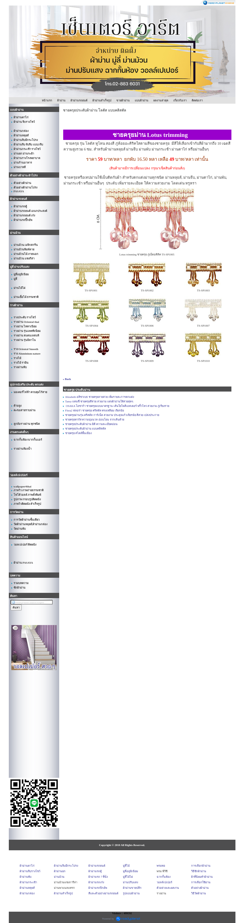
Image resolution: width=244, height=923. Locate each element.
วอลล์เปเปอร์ (164, 882)
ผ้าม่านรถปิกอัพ (97, 887)
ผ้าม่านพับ (25, 876)
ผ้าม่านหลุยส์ (27, 887)
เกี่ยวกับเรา (180, 100)
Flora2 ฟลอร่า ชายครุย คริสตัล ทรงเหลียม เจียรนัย (94, 410)
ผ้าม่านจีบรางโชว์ (30, 871)
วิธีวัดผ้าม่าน (198, 893)
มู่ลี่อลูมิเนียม (130, 871)
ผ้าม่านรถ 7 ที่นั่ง (98, 876)
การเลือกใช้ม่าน (201, 882)
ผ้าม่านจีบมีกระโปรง (66, 865)
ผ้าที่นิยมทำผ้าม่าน (202, 876)
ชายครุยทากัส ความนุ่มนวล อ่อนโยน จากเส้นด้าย (94, 419)
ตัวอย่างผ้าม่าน (200, 887)
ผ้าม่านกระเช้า (28, 882)
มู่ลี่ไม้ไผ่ (128, 876)
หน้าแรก (47, 100)
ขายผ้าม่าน (123, 100)
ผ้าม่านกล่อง (27, 893)
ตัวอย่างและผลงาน (168, 887)
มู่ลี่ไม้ (126, 865)
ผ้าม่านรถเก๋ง (96, 882)
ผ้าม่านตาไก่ (27, 865)
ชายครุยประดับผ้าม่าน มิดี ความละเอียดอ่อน (91, 424)
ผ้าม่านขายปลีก (132, 887)
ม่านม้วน (59, 876)
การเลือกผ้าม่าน (201, 865)
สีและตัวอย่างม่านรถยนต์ (103, 893)
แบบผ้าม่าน (141, 100)
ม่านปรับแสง (130, 882)
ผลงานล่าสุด (160, 100)
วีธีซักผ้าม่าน (198, 871)
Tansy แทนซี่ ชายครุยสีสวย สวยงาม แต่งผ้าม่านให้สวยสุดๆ (99, 401)
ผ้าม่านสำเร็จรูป (101, 100)
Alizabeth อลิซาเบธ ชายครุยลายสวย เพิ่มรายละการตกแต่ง (99, 396)
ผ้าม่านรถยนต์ (79, 100)
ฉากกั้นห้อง (163, 876)
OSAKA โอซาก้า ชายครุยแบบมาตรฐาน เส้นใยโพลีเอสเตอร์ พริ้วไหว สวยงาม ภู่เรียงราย (117, 405)
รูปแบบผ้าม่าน (131, 893)
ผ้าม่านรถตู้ (95, 871)
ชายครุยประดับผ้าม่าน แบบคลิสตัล (85, 428)
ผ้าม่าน (61, 100)
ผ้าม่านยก (59, 871)
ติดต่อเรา (197, 100)
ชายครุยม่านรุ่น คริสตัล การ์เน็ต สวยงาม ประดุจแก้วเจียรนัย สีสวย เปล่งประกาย (112, 414)
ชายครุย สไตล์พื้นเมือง (78, 433)
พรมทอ (161, 865)
